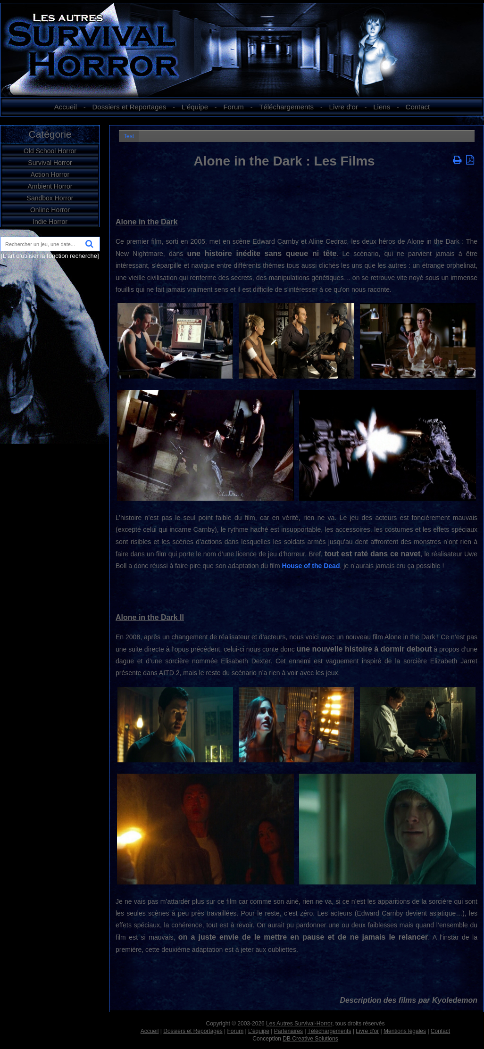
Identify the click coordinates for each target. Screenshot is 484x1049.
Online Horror (50, 210)
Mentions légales (405, 1031)
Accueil (65, 107)
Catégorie (49, 134)
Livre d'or (343, 107)
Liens (381, 107)
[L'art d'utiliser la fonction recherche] (50, 255)
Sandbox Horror (50, 198)
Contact (418, 107)
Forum (233, 107)
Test (129, 136)
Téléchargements (286, 107)
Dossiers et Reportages (129, 107)
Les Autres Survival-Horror (299, 1023)
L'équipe (195, 107)
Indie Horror (50, 221)
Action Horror (50, 174)
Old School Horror (50, 151)
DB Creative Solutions (310, 1038)
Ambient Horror (50, 186)
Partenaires (288, 1031)
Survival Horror (50, 162)
